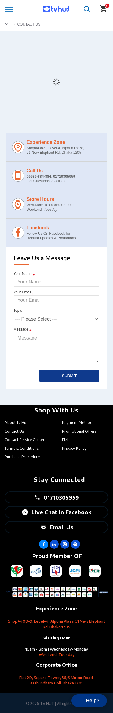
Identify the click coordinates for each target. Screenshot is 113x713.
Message (21, 329)
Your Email (22, 292)
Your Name (23, 274)
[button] (89, 700)
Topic (18, 310)
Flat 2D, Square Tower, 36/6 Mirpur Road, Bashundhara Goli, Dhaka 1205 (56, 680)
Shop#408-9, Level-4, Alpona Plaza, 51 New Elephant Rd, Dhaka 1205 (56, 624)
